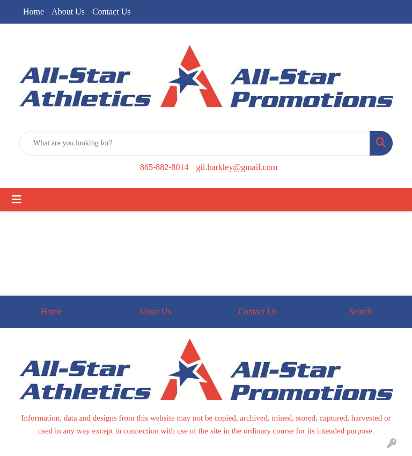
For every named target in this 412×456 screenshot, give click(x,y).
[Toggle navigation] (16, 199)
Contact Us (111, 11)
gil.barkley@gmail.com (237, 167)
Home (33, 11)
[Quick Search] (194, 143)
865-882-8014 (164, 167)
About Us (68, 11)
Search (360, 311)
